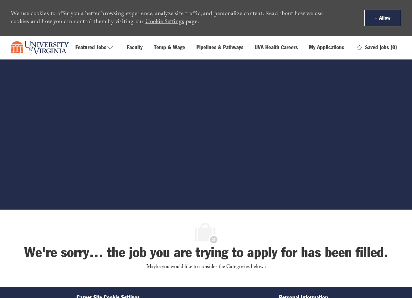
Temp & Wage (169, 47)
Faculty (135, 47)
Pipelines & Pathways (219, 47)
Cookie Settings (164, 22)
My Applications (326, 47)
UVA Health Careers (276, 47)
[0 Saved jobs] (377, 47)
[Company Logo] (40, 48)
